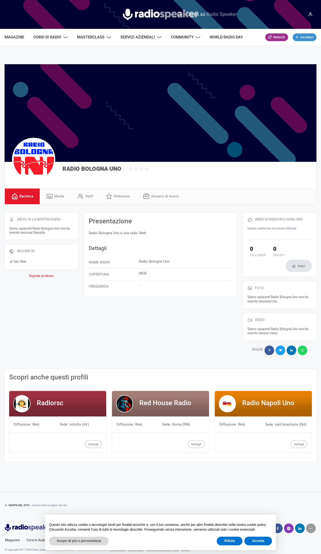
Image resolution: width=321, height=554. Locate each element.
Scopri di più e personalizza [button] (79, 541)
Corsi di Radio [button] (50, 37)
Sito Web (17, 262)
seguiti (271, 252)
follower (255, 252)
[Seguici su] (311, 513)
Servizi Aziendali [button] (141, 37)
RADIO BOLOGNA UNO (91, 169)
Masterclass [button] (94, 37)
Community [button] (185, 37)
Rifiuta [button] (229, 541)
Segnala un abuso (41, 276)
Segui (301, 253)
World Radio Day (226, 37)
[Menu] (310, 14)
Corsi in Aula (35, 525)
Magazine (14, 37)
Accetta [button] (258, 541)
